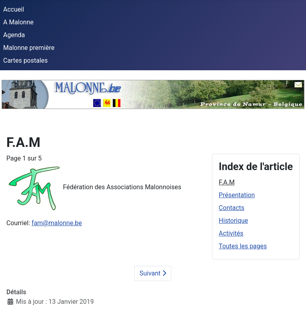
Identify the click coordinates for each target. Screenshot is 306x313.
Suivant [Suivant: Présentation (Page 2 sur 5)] (152, 273)
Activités (231, 233)
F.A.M (227, 182)
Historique (233, 220)
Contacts (231, 208)
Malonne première (29, 48)
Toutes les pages (243, 246)
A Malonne (18, 22)
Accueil (13, 9)
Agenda (14, 35)
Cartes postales (25, 60)
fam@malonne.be (56, 223)
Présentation (237, 195)
